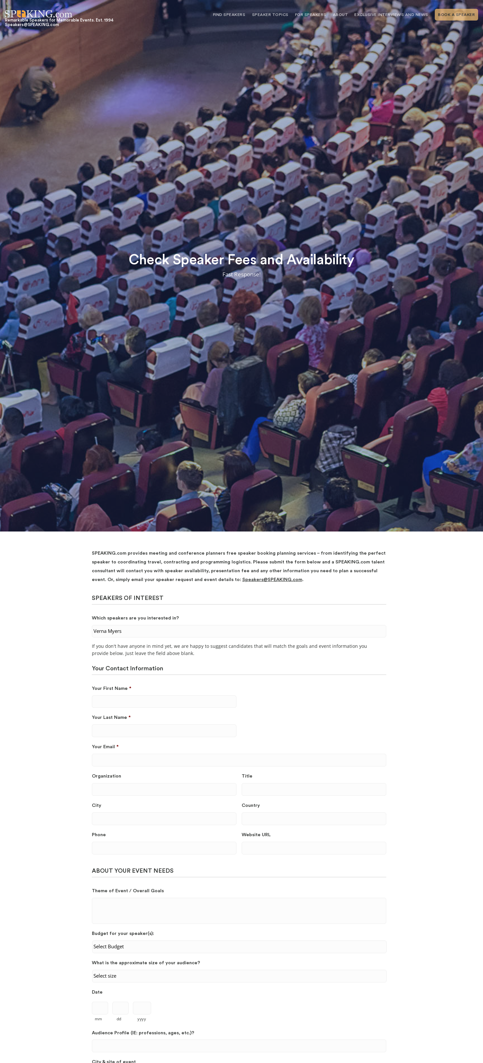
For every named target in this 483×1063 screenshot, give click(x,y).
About (340, 15)
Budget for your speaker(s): (123, 933)
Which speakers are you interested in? (135, 618)
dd (119, 1018)
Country (251, 805)
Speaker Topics (270, 15)
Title (247, 776)
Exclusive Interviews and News (391, 15)
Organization (106, 776)
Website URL (256, 834)
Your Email (105, 746)
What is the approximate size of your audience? (146, 962)
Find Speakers (229, 15)
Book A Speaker (456, 15)
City (96, 805)
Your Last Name (111, 717)
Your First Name (111, 688)
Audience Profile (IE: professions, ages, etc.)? (143, 1032)
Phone (99, 834)
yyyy (141, 1018)
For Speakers (310, 15)
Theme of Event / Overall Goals (128, 890)
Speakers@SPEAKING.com (272, 579)
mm (98, 1018)
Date (97, 992)
